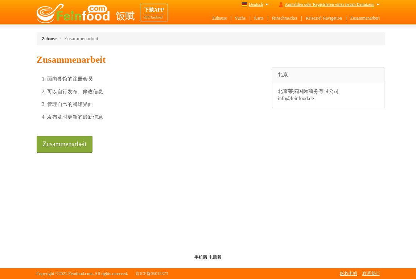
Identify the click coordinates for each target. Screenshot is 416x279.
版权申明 (348, 273)
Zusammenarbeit (365, 18)
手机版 (200, 257)
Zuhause (219, 18)
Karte (259, 18)
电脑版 (215, 257)
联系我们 (371, 273)
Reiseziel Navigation (324, 18)
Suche (240, 18)
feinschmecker (284, 18)
